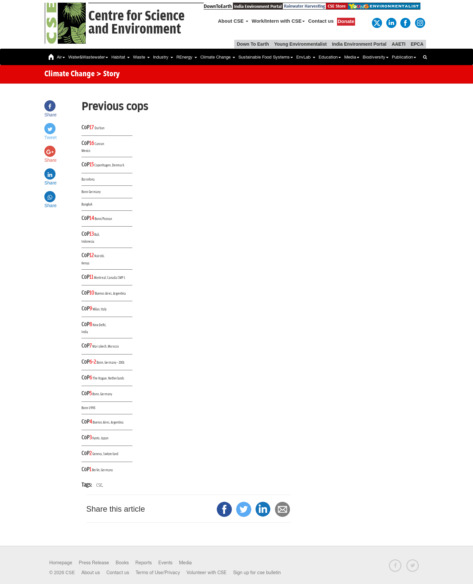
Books (122, 562)
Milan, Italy (99, 309)
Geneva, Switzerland (105, 454)
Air (61, 57)
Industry (163, 57)
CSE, (99, 485)
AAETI (398, 44)
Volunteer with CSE (207, 572)
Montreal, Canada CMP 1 (109, 278)
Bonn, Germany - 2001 (110, 362)
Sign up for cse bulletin (257, 572)
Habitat (120, 57)
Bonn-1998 (88, 408)
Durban (99, 128)
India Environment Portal (359, 44)
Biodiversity (376, 57)
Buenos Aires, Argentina (110, 293)
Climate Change (217, 57)
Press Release (94, 562)
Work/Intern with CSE (278, 21)
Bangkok (86, 204)
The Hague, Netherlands (108, 378)
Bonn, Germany (102, 394)
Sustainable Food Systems (265, 57)
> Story (108, 74)
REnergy (186, 57)
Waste (141, 57)
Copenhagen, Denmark (109, 165)
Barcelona (88, 179)
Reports (143, 562)
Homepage (60, 562)
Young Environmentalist (300, 44)
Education (330, 57)
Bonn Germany (91, 192)
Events (165, 562)
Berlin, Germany (102, 470)
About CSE (233, 21)
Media (351, 57)
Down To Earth (253, 44)
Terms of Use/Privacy (158, 572)
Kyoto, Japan (100, 438)
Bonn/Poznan (103, 219)
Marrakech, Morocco (105, 346)
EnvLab (305, 57)
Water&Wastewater (88, 57)
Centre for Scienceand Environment (136, 23)
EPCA (417, 44)
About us (90, 572)
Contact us (321, 21)
